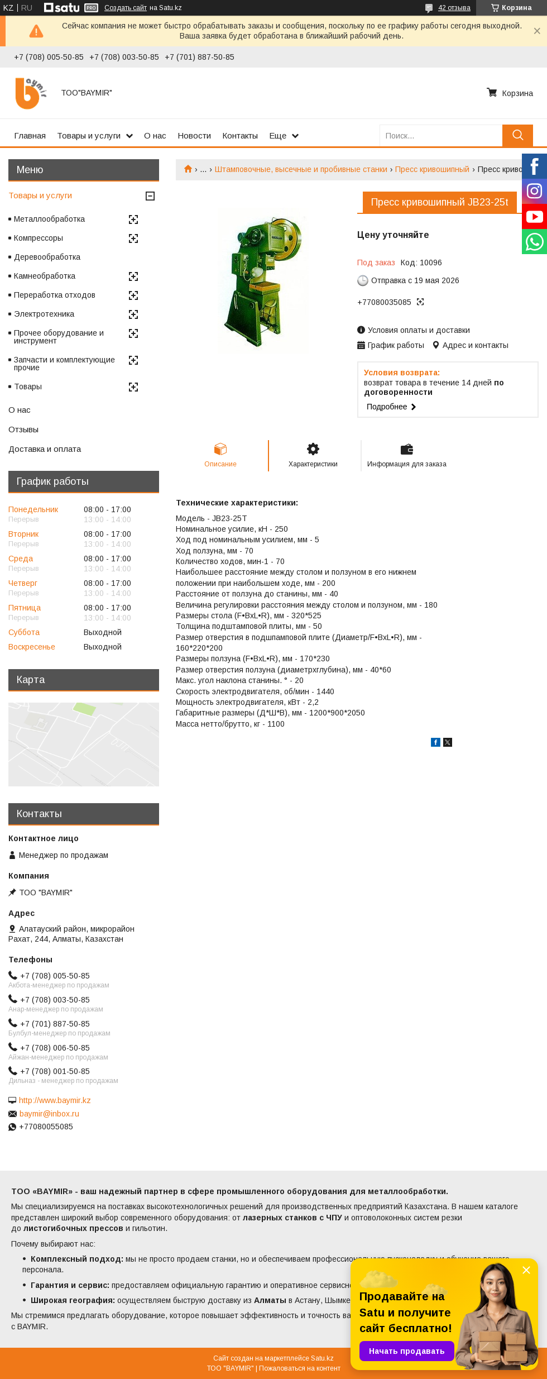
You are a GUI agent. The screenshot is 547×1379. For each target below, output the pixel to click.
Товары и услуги (89, 135)
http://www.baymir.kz (55, 1100)
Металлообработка (49, 218)
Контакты (240, 135)
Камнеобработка (44, 275)
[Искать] (517, 135)
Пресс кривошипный (432, 169)
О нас (155, 135)
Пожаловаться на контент (299, 1368)
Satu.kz (322, 1358)
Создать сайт (125, 8)
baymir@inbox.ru (49, 1113)
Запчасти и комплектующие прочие (64, 363)
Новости (194, 135)
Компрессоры (38, 237)
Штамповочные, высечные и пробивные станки (301, 169)
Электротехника (44, 313)
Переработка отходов (54, 294)
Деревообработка (47, 256)
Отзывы (23, 429)
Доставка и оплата (44, 449)
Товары (28, 386)
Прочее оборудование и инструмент (59, 336)
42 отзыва (454, 8)
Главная (30, 135)
